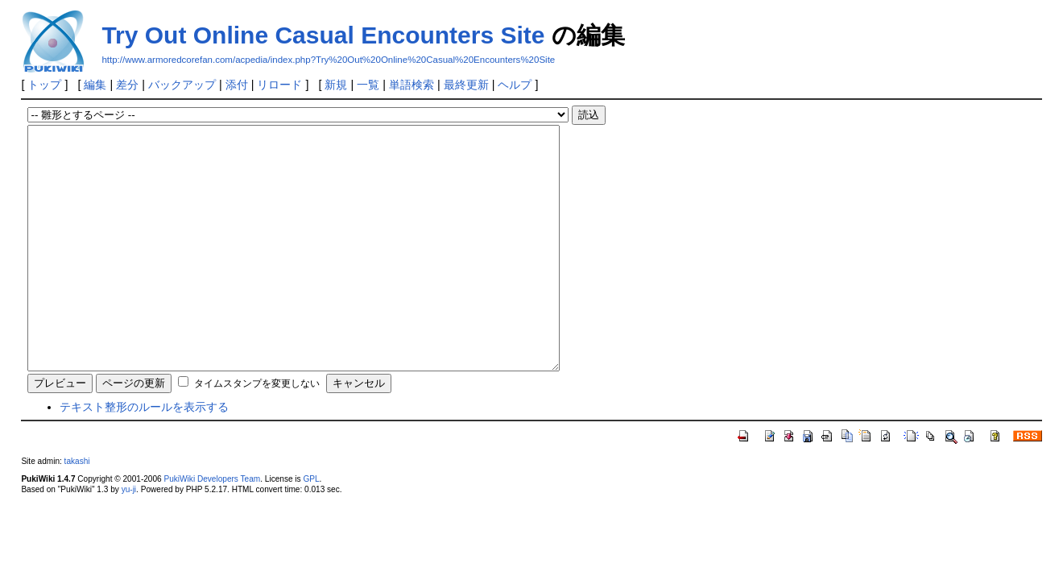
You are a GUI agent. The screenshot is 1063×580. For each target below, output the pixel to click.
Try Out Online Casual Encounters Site (322, 35)
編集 (95, 84)
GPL (311, 527)
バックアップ (182, 84)
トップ (44, 84)
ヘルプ (515, 84)
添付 (236, 84)
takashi (77, 509)
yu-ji (129, 537)
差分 (127, 84)
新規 (336, 84)
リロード (279, 84)
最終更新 (466, 84)
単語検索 (411, 84)
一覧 (368, 84)
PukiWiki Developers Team (212, 527)
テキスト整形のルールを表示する (144, 455)
